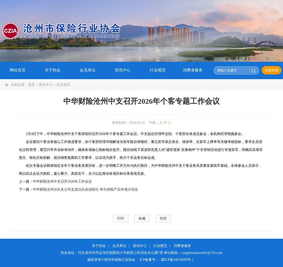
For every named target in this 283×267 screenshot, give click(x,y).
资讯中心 (46, 85)
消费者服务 (182, 246)
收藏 (142, 218)
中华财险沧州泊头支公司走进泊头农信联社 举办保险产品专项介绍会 (85, 189)
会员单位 (119, 246)
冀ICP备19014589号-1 (177, 260)
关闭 (163, 218)
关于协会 (99, 246)
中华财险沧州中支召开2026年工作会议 (62, 181)
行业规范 (160, 246)
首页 (31, 85)
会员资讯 (63, 85)
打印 (120, 218)
